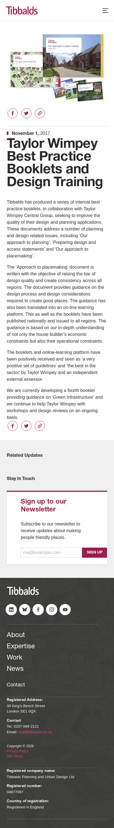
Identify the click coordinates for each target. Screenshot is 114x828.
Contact (16, 685)
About (16, 635)
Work (14, 658)
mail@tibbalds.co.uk (35, 732)
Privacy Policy (17, 751)
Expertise (21, 647)
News (15, 669)
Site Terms (15, 756)
